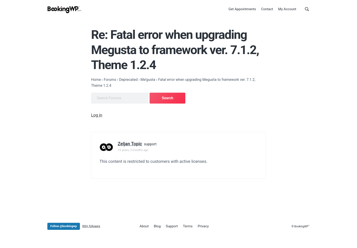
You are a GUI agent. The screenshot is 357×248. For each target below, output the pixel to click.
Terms (188, 226)
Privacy (203, 226)
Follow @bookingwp (63, 226)
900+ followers (91, 226)
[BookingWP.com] (64, 9)
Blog (157, 226)
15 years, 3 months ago (133, 150)
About (144, 226)
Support (172, 226)
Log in (96, 115)
